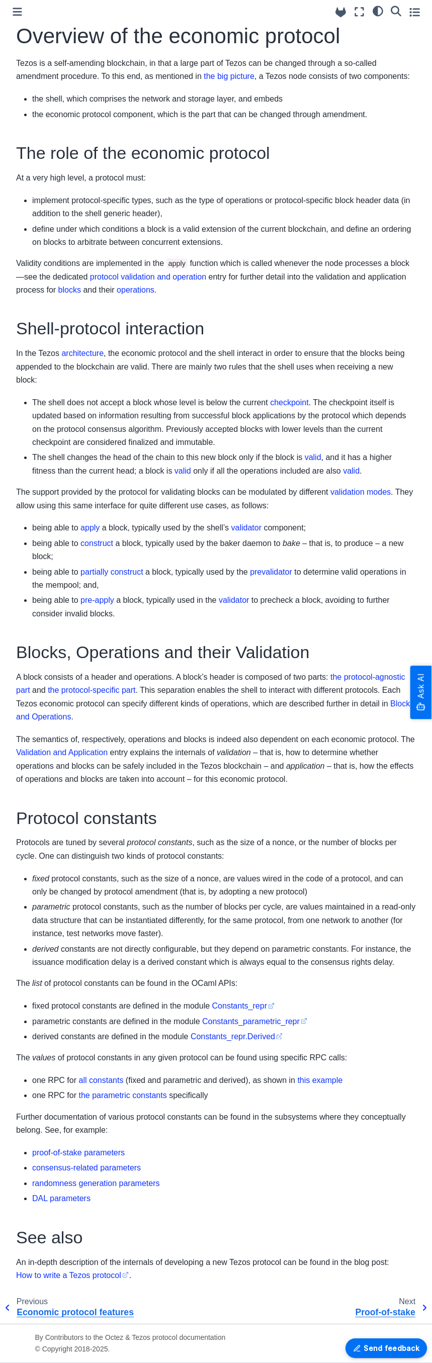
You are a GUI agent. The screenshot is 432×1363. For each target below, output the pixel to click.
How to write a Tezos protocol (68, 1275)
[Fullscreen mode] (359, 12)
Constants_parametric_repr (251, 1021)
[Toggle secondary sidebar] (414, 12)
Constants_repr (239, 1006)
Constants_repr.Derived (233, 1036)
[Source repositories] (340, 12)
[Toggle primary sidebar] (17, 12)
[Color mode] (378, 10)
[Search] (396, 10)
